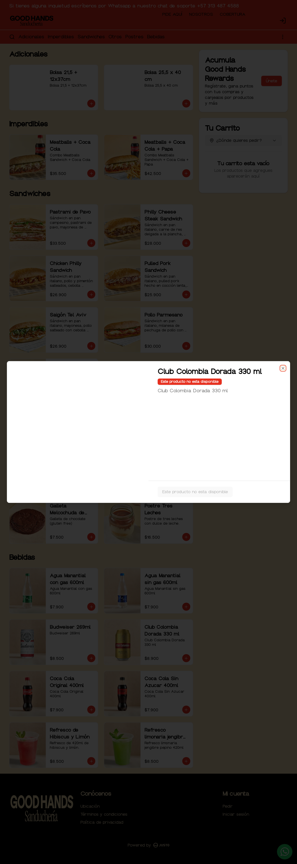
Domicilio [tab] (116, 405)
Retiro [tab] (181, 405)
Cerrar (148, 473)
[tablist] (148, 406)
